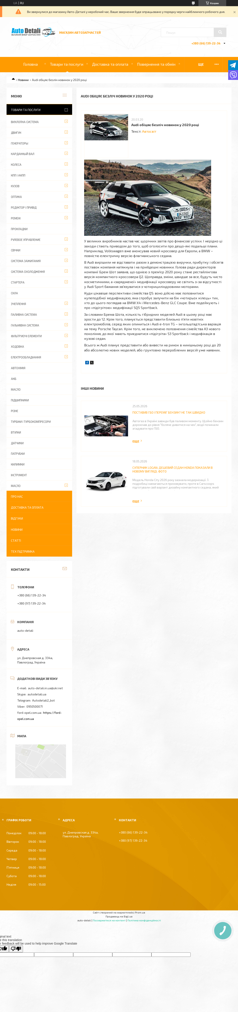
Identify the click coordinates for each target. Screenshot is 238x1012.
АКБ (13, 379)
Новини (23, 80)
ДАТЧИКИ (17, 443)
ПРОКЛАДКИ (19, 229)
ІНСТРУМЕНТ (19, 475)
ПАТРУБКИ (18, 453)
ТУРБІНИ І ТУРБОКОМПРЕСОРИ (31, 421)
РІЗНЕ (14, 411)
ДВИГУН (16, 132)
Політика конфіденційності (144, 920)
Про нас (17, 496)
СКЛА (14, 293)
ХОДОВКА (17, 346)
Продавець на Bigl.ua (119, 916)
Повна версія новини (137, 441)
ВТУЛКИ (16, 432)
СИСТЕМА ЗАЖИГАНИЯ (26, 261)
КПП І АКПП (18, 175)
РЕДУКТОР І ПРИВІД (23, 207)
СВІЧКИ (15, 250)
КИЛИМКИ (17, 464)
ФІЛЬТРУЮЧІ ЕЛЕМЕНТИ (26, 336)
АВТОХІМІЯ (18, 368)
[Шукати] (220, 32)
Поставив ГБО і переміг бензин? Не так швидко (168, 412)
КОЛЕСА (16, 164)
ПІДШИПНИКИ (20, 400)
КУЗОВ (15, 186)
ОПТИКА (16, 197)
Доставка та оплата (110, 64)
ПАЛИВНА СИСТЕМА (24, 314)
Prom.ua (140, 912)
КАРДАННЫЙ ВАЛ (22, 154)
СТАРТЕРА (17, 282)
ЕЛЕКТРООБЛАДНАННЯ (26, 357)
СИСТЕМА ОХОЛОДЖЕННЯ (28, 271)
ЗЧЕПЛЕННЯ (18, 304)
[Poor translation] (16, 948)
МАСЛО (16, 389)
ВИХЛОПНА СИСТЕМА (25, 122)
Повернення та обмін (156, 64)
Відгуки (17, 518)
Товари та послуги (66, 64)
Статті (16, 540)
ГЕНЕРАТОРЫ (19, 143)
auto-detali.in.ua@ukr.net (45, 688)
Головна (30, 64)
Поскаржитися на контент (109, 920)
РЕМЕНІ (16, 218)
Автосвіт (149, 131)
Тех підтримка (23, 551)
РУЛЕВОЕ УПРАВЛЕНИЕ (25, 240)
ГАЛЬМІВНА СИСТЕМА (25, 325)
